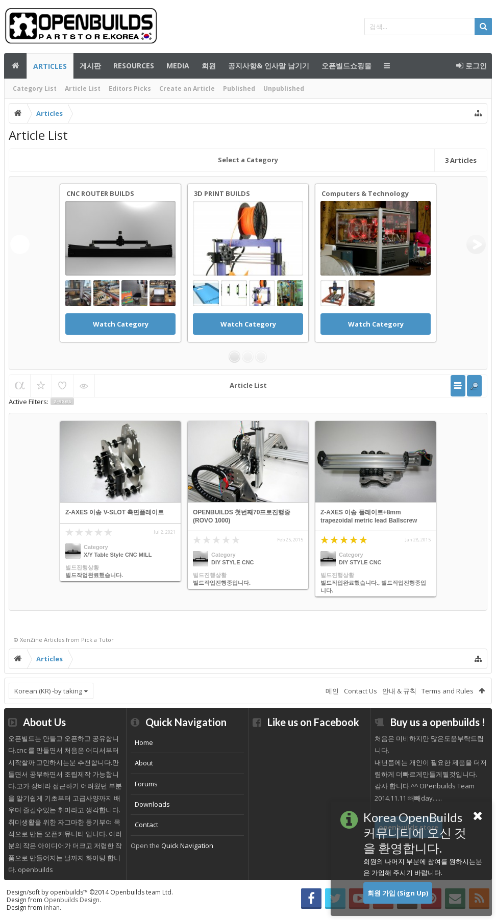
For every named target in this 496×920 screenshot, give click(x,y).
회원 (209, 65)
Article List (83, 88)
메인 (15, 66)
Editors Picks (130, 88)
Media (177, 65)
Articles (50, 66)
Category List (35, 88)
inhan (52, 907)
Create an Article (187, 88)
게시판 (90, 65)
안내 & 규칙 (399, 690)
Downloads (152, 804)
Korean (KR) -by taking (48, 690)
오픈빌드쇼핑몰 (346, 65)
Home (144, 742)
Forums (146, 783)
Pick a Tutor (97, 639)
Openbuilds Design (72, 900)
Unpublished (283, 88)
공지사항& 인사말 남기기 (268, 65)
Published (239, 88)
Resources (133, 65)
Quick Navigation (187, 845)
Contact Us (360, 690)
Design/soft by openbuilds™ (90, 892)
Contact (146, 824)
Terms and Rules (447, 690)
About (144, 762)
